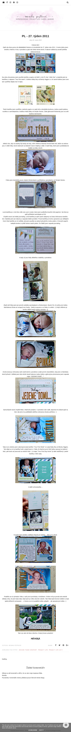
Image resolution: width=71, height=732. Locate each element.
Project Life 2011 (56, 650)
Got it (41, 730)
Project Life (43, 650)
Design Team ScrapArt (28, 650)
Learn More (32, 730)
